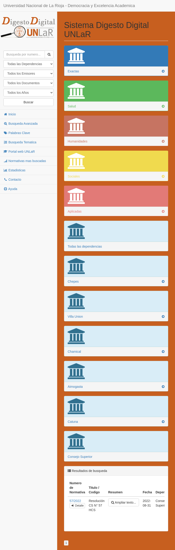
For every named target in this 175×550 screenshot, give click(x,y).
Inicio (9, 114)
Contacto (12, 179)
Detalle (77, 505)
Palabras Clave (16, 133)
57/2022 (75, 501)
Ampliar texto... (123, 502)
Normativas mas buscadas (24, 161)
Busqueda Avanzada (20, 123)
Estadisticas (14, 170)
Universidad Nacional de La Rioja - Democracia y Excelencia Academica (69, 5)
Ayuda (10, 189)
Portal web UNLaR (19, 151)
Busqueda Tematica (19, 142)
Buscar (28, 102)
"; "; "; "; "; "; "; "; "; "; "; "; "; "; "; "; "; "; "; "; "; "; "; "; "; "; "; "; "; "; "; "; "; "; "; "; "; (28, 92)
